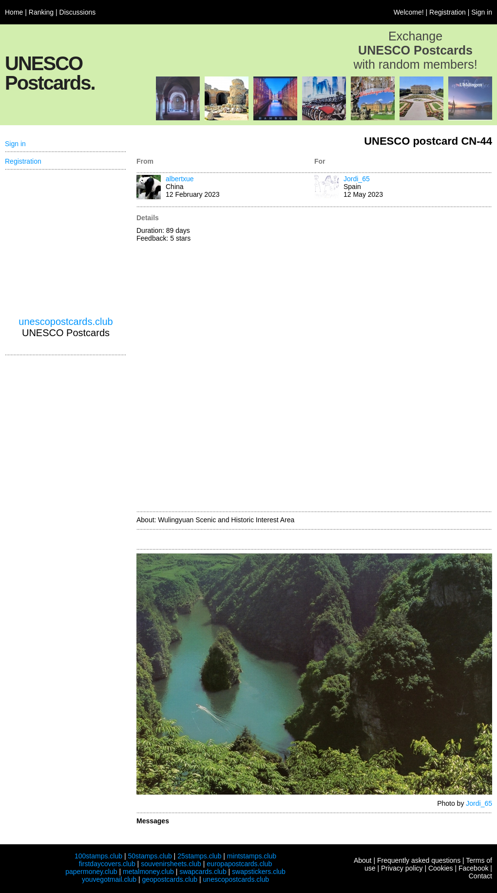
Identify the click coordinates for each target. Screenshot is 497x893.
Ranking (41, 12)
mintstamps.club (251, 856)
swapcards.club (203, 871)
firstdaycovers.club (107, 864)
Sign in (481, 12)
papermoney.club (91, 871)
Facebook (473, 868)
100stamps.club (98, 856)
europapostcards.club (239, 864)
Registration (447, 12)
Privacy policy (402, 868)
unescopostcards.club (66, 321)
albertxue (180, 179)
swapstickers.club (259, 871)
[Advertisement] (344, 360)
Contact (480, 876)
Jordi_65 (357, 179)
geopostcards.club (170, 879)
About (363, 860)
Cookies (440, 868)
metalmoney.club (148, 871)
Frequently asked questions (418, 860)
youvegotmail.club (109, 879)
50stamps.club (150, 856)
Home (14, 12)
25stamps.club (199, 856)
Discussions (77, 12)
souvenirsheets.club (171, 864)
